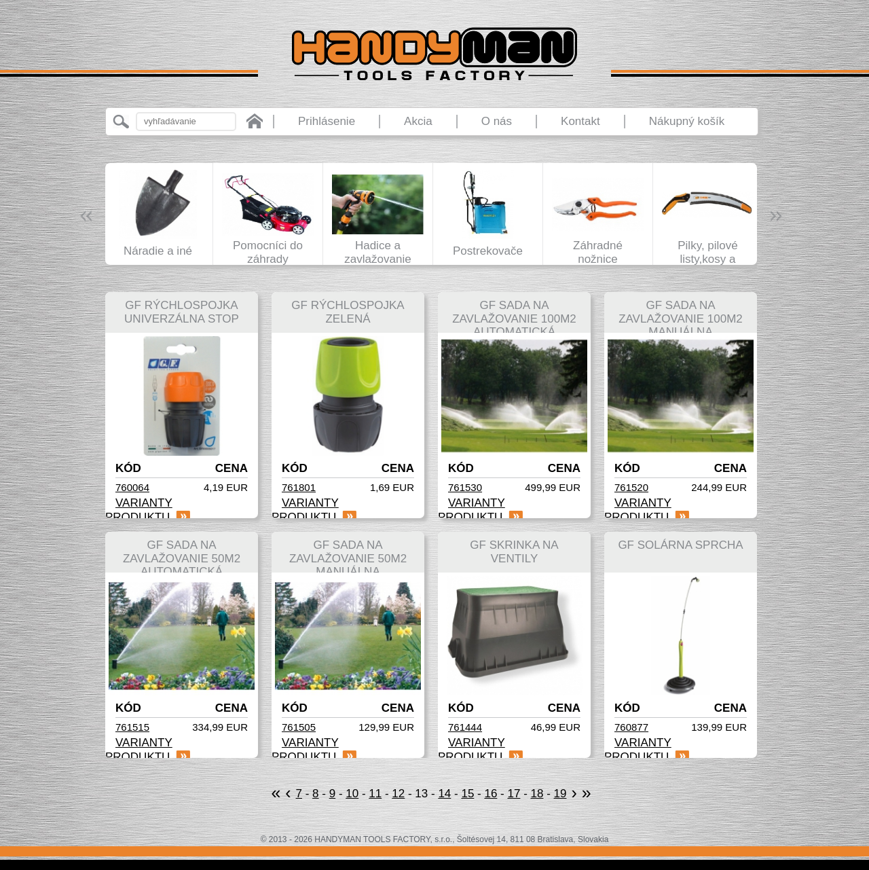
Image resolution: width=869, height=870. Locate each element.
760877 (631, 727)
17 (513, 793)
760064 (132, 487)
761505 (299, 727)
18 (537, 793)
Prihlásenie (326, 121)
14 (444, 793)
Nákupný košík (687, 121)
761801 (299, 487)
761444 (465, 727)
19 (560, 793)
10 (352, 793)
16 (490, 793)
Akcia (418, 121)
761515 (132, 727)
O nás (496, 121)
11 (375, 793)
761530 (465, 487)
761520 (631, 487)
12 (398, 793)
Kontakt (580, 121)
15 (467, 793)
